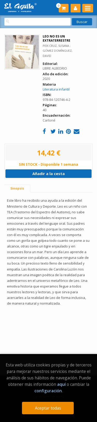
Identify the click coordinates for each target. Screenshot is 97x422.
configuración (48, 391)
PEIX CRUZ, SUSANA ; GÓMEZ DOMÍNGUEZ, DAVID (57, 50)
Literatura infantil (56, 89)
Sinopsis (17, 188)
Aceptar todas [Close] (48, 408)
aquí (61, 384)
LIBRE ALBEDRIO (55, 68)
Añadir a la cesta (48, 173)
